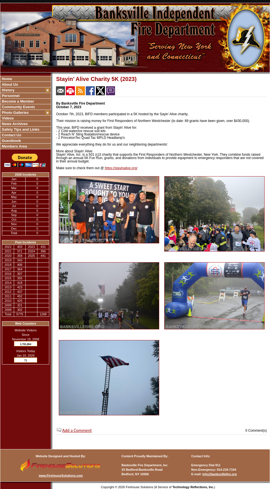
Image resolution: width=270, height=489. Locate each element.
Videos (7, 118)
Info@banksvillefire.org (219, 474)
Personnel (10, 96)
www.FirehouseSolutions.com (61, 475)
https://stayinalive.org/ (121, 168)
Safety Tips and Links (20, 129)
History (7, 90)
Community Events (18, 107)
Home (6, 79)
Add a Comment (77, 430)
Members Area (14, 146)
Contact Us (11, 135)
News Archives (14, 124)
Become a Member (17, 101)
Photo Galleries (15, 112)
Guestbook (11, 141)
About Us (9, 84)
